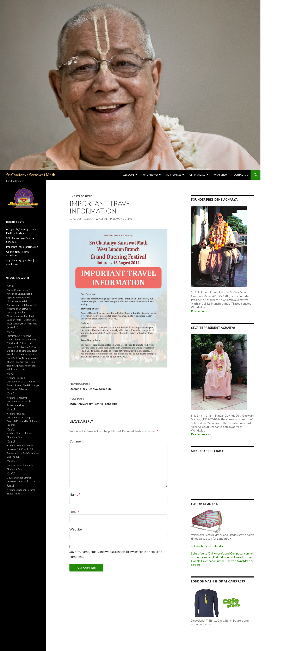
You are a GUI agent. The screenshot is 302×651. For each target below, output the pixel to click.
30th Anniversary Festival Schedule (118, 400)
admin (103, 218)
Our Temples (173, 174)
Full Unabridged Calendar (207, 546)
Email (74, 512)
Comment (76, 441)
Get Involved (197, 174)
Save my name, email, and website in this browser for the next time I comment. (116, 554)
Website (75, 529)
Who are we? (150, 174)
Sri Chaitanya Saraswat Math (30, 174)
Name (74, 494)
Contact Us (241, 174)
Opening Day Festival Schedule (118, 386)
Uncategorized (80, 196)
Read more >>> (201, 311)
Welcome (128, 174)
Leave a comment (124, 218)
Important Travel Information (22, 246)
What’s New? (221, 174)
